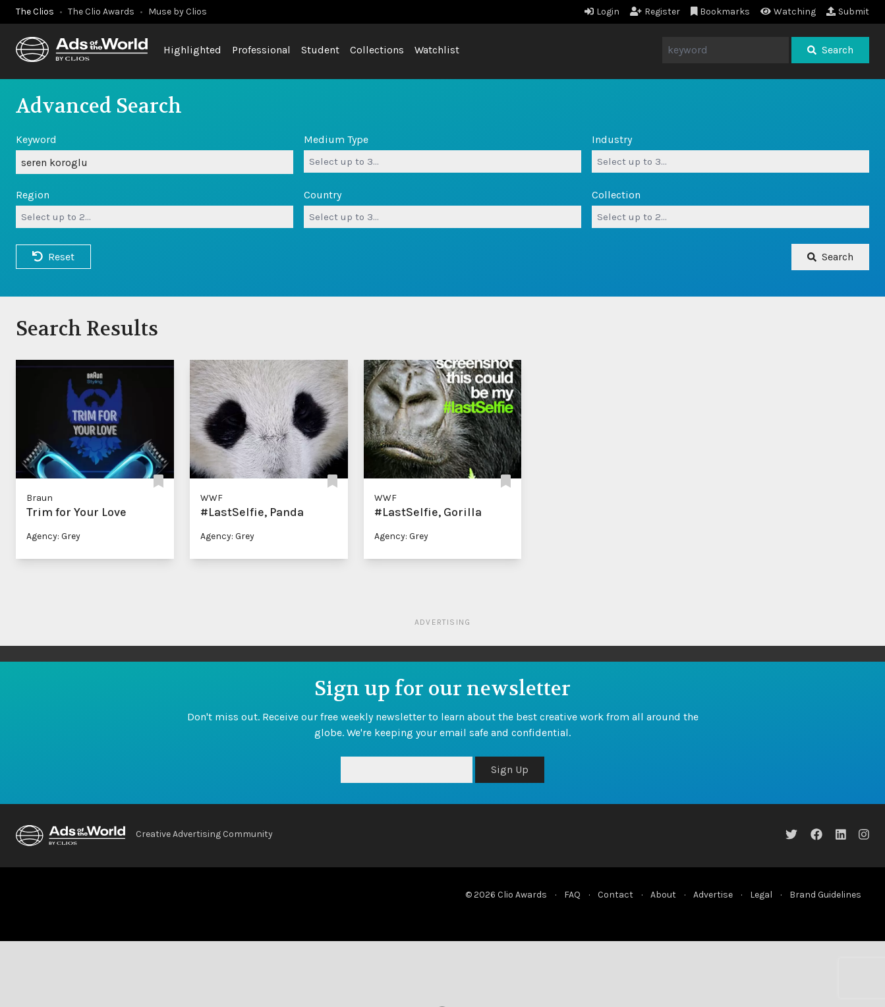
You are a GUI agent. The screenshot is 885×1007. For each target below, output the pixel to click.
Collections (377, 49)
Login (602, 11)
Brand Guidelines (825, 894)
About (663, 894)
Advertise (713, 894)
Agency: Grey (53, 536)
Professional (261, 49)
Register (655, 11)
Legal (761, 894)
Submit (847, 11)
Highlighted (192, 49)
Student (320, 49)
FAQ (572, 894)
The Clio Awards (101, 11)
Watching (788, 11)
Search (830, 49)
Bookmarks (721, 11)
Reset (53, 256)
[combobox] (442, 161)
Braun (39, 498)
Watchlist (436, 49)
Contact (615, 894)
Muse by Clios (177, 11)
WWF (211, 498)
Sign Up (509, 769)
